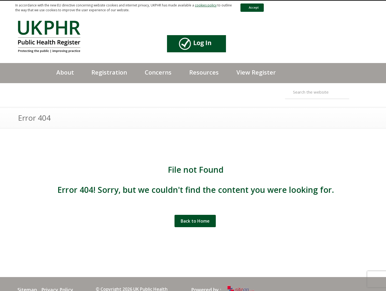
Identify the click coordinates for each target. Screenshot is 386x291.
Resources (204, 72)
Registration (109, 72)
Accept (251, 7)
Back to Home (195, 221)
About (65, 72)
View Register (256, 72)
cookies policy (206, 5)
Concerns (158, 72)
